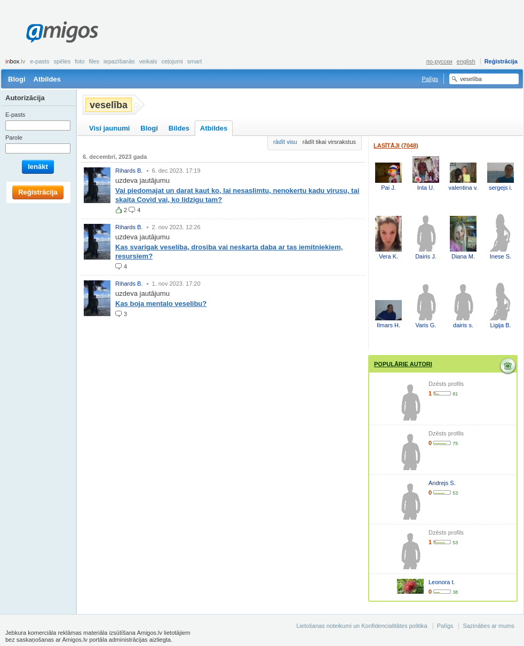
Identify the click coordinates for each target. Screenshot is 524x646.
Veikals (148, 61)
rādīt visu (285, 142)
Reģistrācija (501, 61)
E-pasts (39, 61)
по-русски (439, 61)
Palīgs (430, 79)
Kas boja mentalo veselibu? (161, 304)
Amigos (62, 32)
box (15, 61)
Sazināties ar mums (488, 626)
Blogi (17, 79)
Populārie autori (403, 364)
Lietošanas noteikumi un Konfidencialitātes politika (361, 626)
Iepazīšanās (119, 61)
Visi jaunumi (109, 128)
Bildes (179, 128)
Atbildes (47, 79)
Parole (13, 137)
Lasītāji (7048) (396, 145)
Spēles (61, 61)
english (466, 61)
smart (194, 61)
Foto (79, 61)
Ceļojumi (171, 61)
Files (94, 61)
